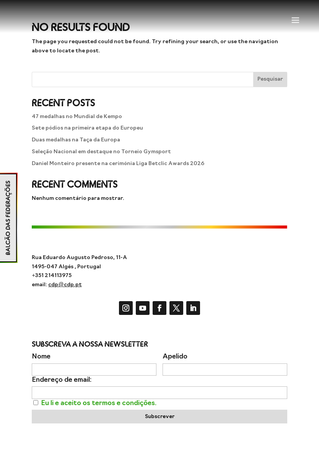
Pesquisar (270, 79)
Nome (41, 356)
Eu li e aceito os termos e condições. (98, 403)
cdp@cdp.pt (64, 285)
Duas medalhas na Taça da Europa (76, 140)
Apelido (175, 356)
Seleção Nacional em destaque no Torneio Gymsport (101, 152)
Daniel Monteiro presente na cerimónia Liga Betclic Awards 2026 (118, 164)
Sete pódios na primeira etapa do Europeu (87, 128)
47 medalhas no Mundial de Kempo (77, 117)
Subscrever (159, 416)
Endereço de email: (61, 380)
